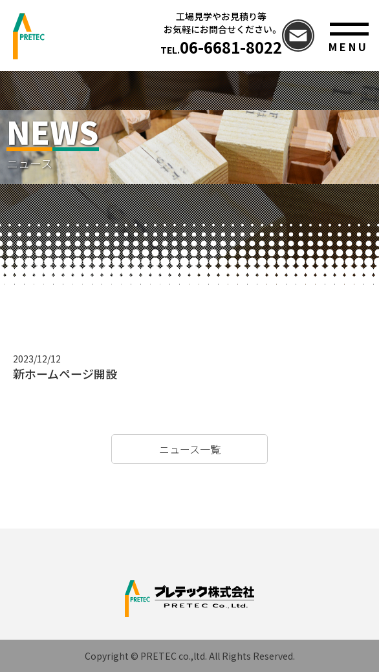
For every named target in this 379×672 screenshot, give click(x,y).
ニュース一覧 (190, 449)
